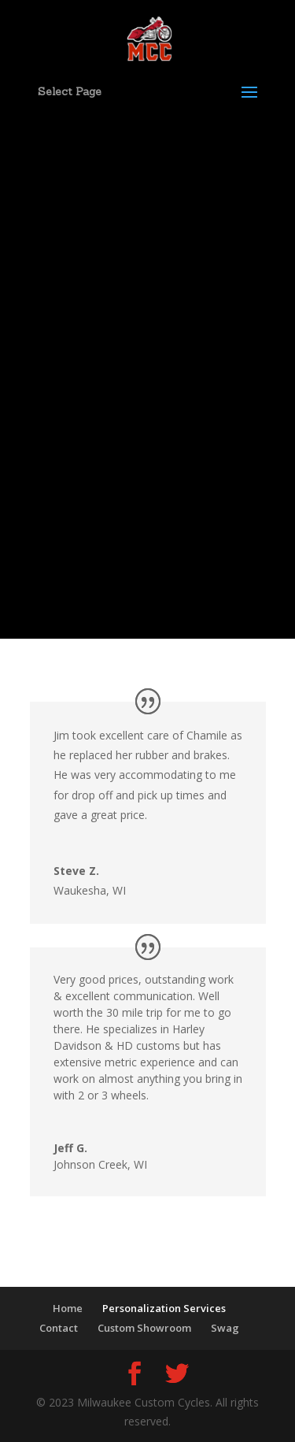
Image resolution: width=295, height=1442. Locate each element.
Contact (58, 1328)
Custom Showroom (144, 1328)
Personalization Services (164, 1308)
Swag (225, 1328)
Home (68, 1308)
